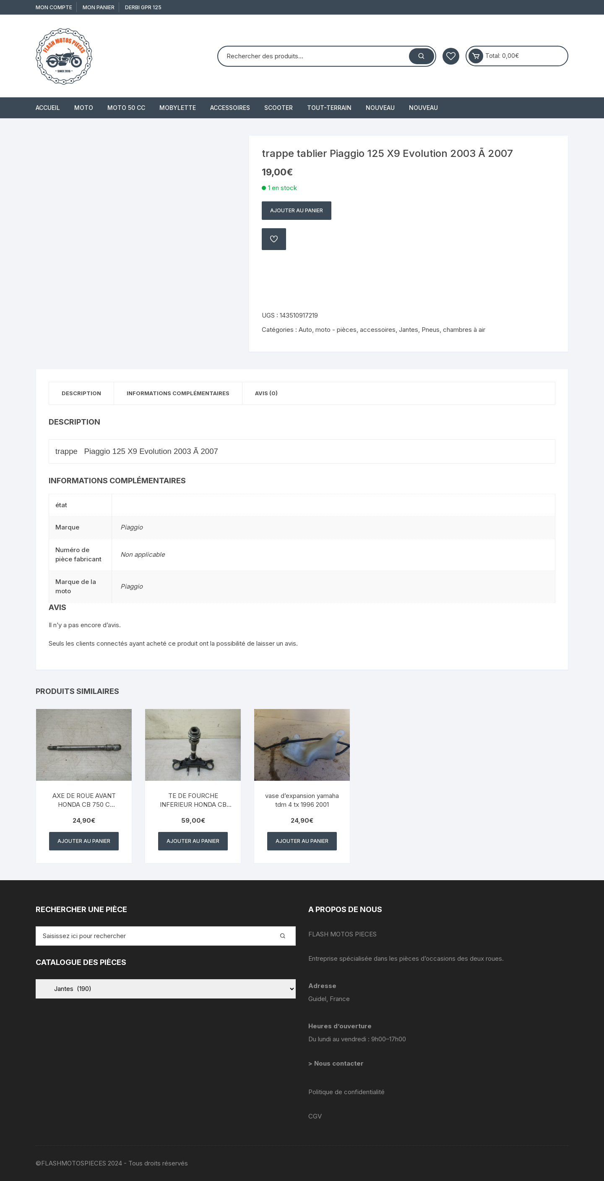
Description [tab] (81, 393)
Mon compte (54, 7)
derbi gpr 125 (143, 7)
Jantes (408, 330)
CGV (315, 1116)
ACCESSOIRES (230, 107)
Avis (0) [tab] (266, 393)
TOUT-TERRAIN (329, 107)
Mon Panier (99, 7)
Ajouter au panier (296, 210)
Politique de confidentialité (346, 1092)
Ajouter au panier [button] (83, 841)
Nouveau (380, 107)
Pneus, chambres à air (453, 330)
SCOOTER (278, 107)
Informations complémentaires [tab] (178, 393)
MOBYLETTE (177, 107)
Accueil (48, 107)
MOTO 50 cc (126, 107)
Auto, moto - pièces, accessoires (347, 330)
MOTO (83, 107)
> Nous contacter (336, 1063)
